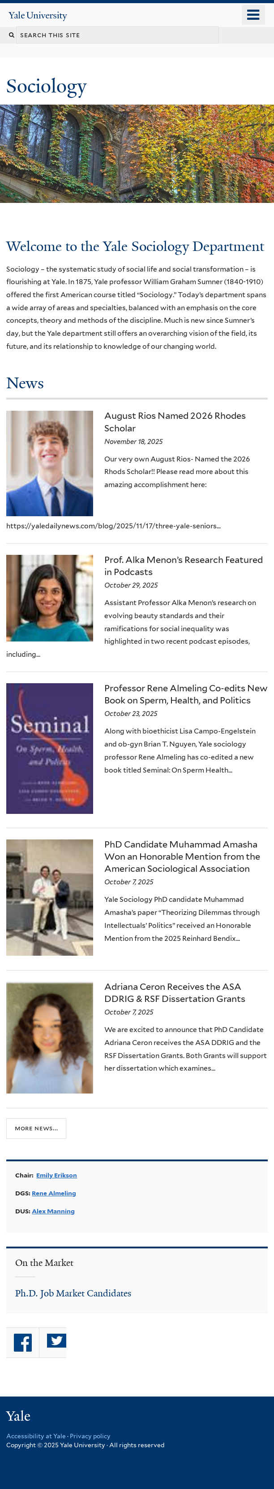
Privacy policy (90, 1436)
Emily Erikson (56, 1175)
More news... (36, 1128)
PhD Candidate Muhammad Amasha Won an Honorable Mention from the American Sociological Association (182, 856)
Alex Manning (53, 1211)
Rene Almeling (54, 1193)
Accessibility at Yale (36, 1436)
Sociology (48, 86)
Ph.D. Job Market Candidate (71, 1293)
